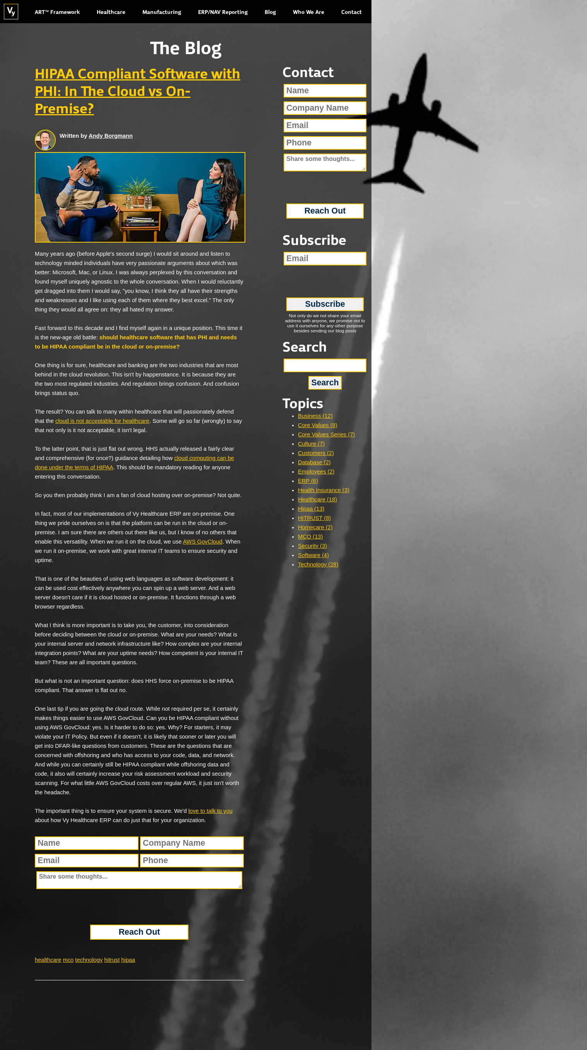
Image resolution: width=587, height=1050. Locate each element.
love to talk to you (210, 811)
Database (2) (314, 462)
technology (89, 960)
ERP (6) (308, 481)
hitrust (112, 960)
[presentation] (139, 907)
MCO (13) (310, 537)
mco (68, 960)
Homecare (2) (315, 527)
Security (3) (312, 546)
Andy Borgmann (111, 136)
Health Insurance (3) (323, 490)
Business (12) (315, 416)
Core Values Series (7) (326, 434)
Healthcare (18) (317, 499)
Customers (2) (316, 453)
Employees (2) (316, 472)
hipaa (128, 960)
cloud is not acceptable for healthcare (102, 421)
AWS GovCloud (202, 542)
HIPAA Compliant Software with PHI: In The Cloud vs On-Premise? (137, 92)
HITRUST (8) (314, 518)
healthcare (48, 960)
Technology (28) (318, 564)
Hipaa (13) (311, 509)
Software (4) (313, 555)
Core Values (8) (317, 425)
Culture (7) (311, 444)
